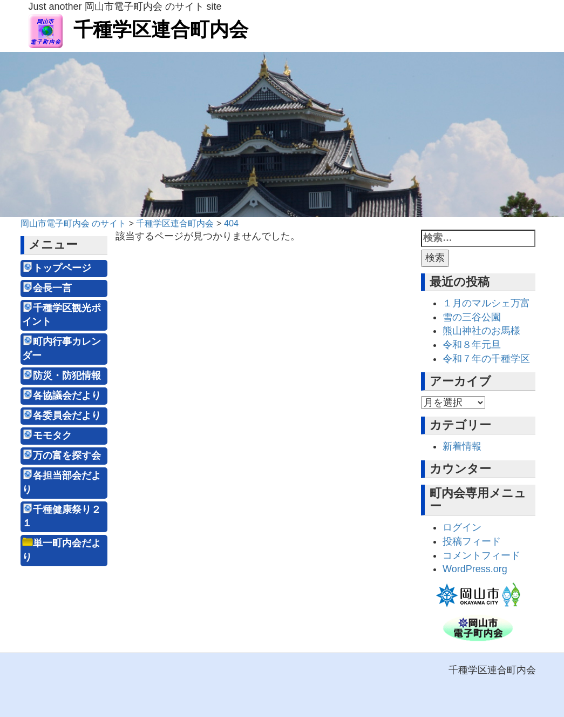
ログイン (462, 527)
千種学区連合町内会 (138, 29)
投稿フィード (472, 541)
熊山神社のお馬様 (481, 330)
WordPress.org (475, 569)
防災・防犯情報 (67, 375)
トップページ (62, 268)
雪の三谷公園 (472, 317)
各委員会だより (67, 415)
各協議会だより (67, 395)
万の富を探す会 (67, 455)
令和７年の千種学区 (486, 358)
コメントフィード (481, 555)
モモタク (52, 435)
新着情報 (462, 446)
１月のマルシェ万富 (486, 303)
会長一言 (52, 288)
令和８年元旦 (472, 344)
